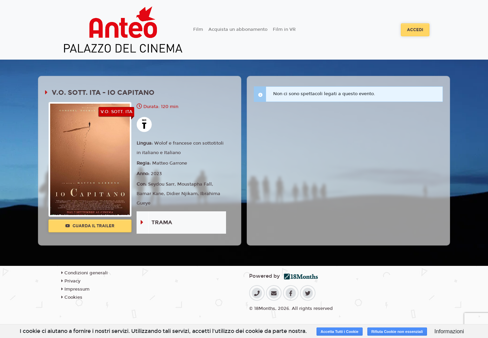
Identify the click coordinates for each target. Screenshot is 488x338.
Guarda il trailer (90, 226)
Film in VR (284, 29)
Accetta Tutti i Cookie (340, 332)
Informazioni (449, 331)
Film (198, 29)
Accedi (415, 29)
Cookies (71, 297)
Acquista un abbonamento (237, 29)
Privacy (70, 281)
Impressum (75, 289)
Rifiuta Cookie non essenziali (397, 332)
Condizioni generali (84, 273)
